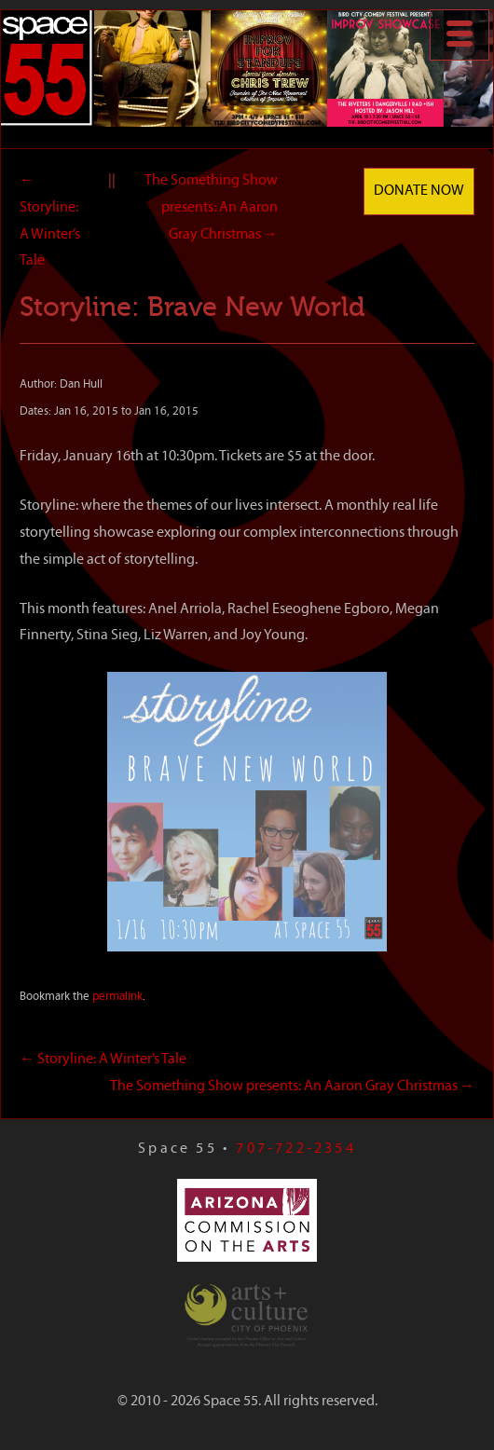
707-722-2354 (295, 1149)
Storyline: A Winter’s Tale (103, 1059)
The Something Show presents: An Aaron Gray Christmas (211, 207)
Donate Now (419, 191)
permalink (117, 997)
